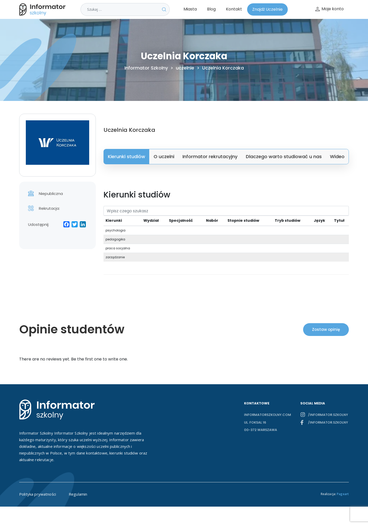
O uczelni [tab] (164, 156)
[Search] (226, 211)
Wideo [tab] (337, 156)
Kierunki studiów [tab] (126, 156)
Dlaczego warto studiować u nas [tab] (284, 156)
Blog (211, 9)
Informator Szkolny (146, 68)
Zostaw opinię (326, 329)
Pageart (343, 494)
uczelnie (185, 68)
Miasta (190, 9)
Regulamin (78, 494)
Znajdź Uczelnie (267, 9)
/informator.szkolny (328, 414)
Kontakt (234, 9)
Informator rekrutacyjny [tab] (209, 156)
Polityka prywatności (37, 494)
